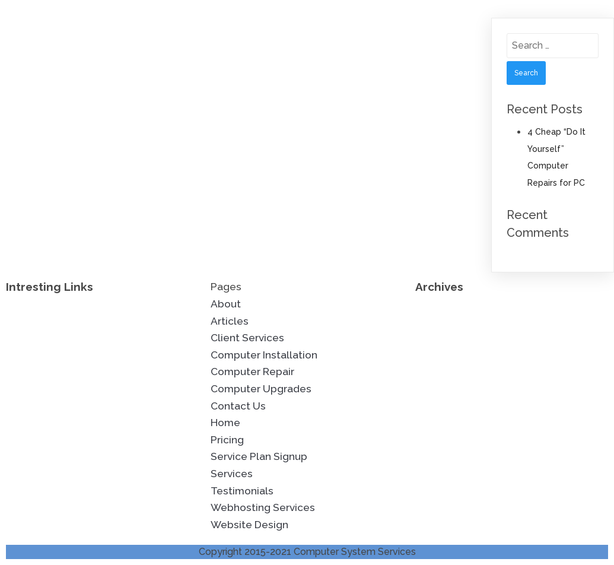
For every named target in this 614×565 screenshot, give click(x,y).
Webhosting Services (263, 507)
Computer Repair (252, 371)
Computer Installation (264, 355)
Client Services (247, 338)
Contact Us (238, 406)
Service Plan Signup (259, 456)
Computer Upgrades (261, 389)
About (226, 304)
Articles (230, 321)
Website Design (249, 525)
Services (232, 474)
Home (225, 422)
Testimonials (242, 491)
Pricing (227, 440)
